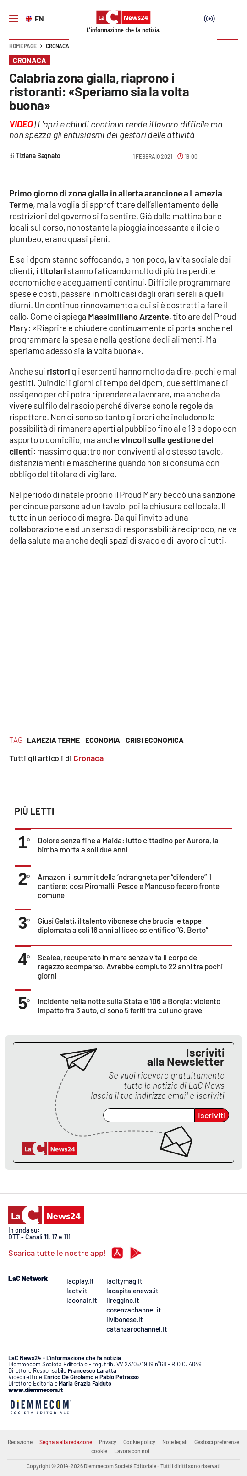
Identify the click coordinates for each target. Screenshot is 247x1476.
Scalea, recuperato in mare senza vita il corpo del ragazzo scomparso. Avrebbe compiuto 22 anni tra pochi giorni (130, 966)
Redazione (20, 1442)
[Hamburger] (13, 18)
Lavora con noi (131, 1451)
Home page (23, 45)
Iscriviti (212, 1115)
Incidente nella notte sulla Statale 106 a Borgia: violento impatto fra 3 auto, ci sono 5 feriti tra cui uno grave (129, 1005)
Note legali (174, 1442)
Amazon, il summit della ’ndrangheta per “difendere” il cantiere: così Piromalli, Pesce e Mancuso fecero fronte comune (129, 885)
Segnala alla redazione (65, 1442)
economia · (104, 739)
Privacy (107, 1442)
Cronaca (57, 45)
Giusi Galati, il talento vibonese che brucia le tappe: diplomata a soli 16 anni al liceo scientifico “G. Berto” (123, 925)
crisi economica (155, 739)
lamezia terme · (55, 739)
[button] (227, 50)
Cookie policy (139, 1442)
